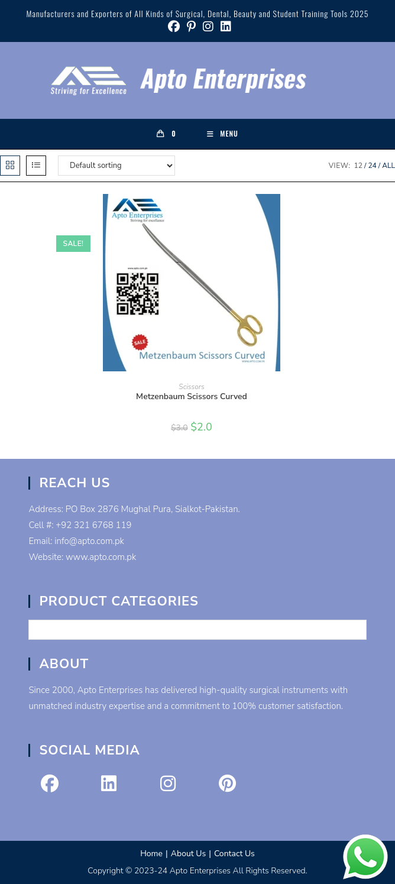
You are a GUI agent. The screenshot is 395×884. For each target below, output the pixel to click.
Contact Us (234, 853)
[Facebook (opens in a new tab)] (173, 27)
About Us (188, 853)
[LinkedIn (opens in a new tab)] (224, 27)
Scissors (191, 386)
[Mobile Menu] (222, 133)
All (388, 165)
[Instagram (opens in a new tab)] (208, 27)
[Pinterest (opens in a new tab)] (191, 27)
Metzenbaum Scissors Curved (191, 396)
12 (358, 165)
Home (151, 853)
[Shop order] (116, 166)
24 (372, 165)
